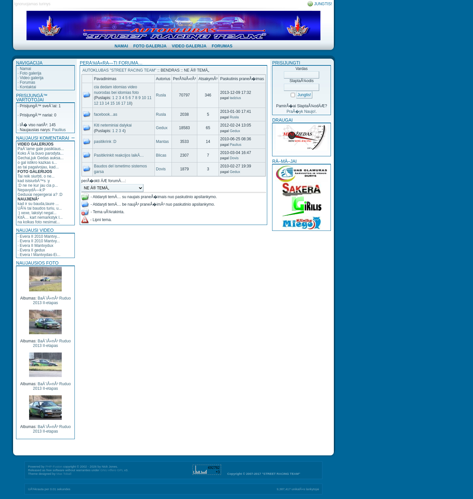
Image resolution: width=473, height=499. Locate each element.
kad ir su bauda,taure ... (38, 203)
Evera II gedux (32, 250)
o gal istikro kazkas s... (37, 162)
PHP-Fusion (53, 466)
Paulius (235, 144)
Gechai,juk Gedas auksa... (41, 158)
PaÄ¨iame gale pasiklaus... (41, 148)
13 (101, 103)
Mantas (162, 141)
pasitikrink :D (105, 141)
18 (129, 103)
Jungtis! (323, 4)
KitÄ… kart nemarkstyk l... (40, 217)
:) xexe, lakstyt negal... (37, 213)
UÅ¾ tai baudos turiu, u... (40, 208)
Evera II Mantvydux (36, 245)
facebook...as (105, 114)
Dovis (234, 158)
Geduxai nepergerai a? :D (40, 194)
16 (118, 103)
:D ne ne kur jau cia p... (38, 185)
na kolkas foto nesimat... (39, 222)
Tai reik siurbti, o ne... (36, 176)
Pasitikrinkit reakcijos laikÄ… (119, 155)
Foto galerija (30, 73)
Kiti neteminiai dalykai (113, 125)
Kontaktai (28, 87)
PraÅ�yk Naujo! (301, 111)
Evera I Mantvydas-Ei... (40, 254)
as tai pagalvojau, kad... (38, 167)
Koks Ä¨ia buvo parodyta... (41, 153)
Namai (25, 68)
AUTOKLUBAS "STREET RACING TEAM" (119, 70)
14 (107, 103)
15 (112, 103)
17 (123, 103)
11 (149, 97)
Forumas (27, 82)
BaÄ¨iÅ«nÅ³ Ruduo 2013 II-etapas (52, 300)
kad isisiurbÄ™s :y (34, 181)
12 (96, 103)
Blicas (161, 155)
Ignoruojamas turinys (32, 4)
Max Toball (64, 473)
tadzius (235, 98)
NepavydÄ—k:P (31, 190)
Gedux (161, 128)
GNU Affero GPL (111, 470)
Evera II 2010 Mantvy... (40, 236)
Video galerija (31, 78)
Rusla (161, 95)
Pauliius (59, 130)
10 (144, 97)
